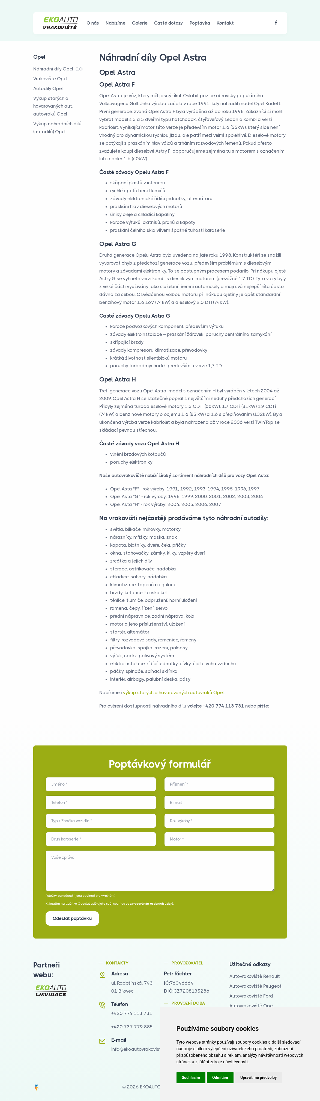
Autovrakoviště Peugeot (255, 985)
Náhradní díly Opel (58, 69)
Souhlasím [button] (191, 1077)
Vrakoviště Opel (50, 78)
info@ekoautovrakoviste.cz (140, 1048)
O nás (92, 23)
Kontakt (225, 23)
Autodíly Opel (48, 88)
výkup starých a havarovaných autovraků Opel (173, 692)
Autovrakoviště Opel (251, 1005)
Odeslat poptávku (72, 918)
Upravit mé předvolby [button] (258, 1077)
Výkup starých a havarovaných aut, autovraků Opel (53, 106)
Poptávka (200, 23)
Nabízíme (115, 23)
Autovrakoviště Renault (254, 975)
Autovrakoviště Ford (251, 995)
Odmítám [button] (220, 1077)
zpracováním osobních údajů (151, 903)
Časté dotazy (168, 23)
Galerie (140, 23)
